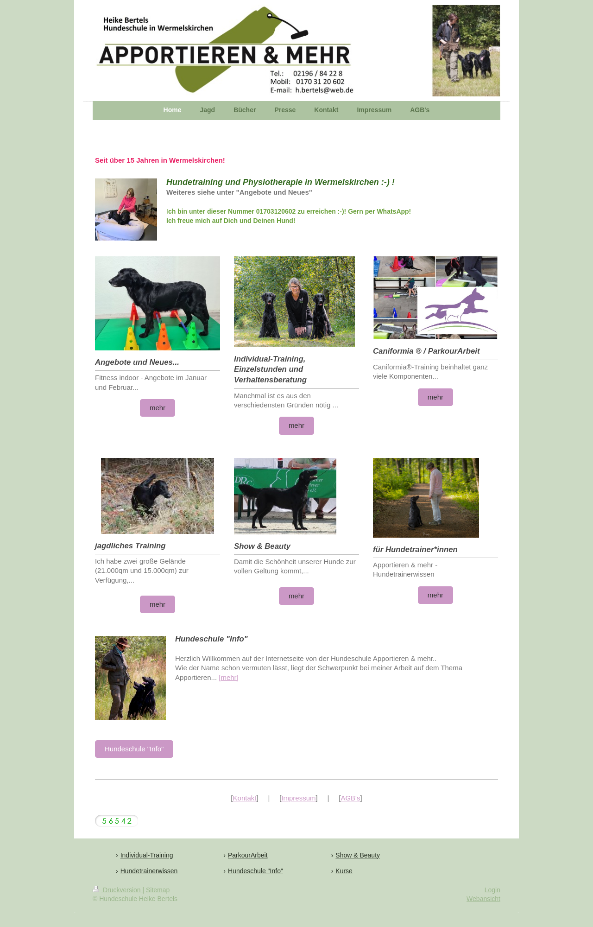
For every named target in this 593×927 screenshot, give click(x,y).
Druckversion (117, 890)
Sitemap (158, 890)
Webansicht (483, 898)
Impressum (298, 798)
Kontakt (245, 798)
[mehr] (229, 677)
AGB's (350, 798)
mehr (157, 408)
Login (492, 890)
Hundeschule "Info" (134, 749)
